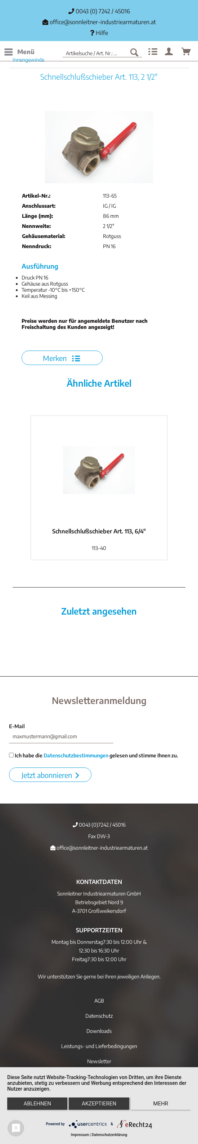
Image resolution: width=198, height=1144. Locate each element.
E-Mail (17, 726)
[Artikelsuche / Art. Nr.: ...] (102, 52)
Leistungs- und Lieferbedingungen (99, 1046)
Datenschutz (99, 1016)
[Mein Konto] (169, 52)
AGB (99, 1001)
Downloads (99, 1031)
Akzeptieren (99, 1103)
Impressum (80, 1135)
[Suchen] (134, 52)
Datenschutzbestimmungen (76, 755)
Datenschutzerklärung (109, 1135)
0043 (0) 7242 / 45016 (99, 11)
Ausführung (40, 266)
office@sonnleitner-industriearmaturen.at (103, 22)
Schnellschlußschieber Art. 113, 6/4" (99, 531)
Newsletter (99, 1061)
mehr (160, 1103)
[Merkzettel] (152, 52)
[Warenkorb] (186, 52)
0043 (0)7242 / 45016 (99, 825)
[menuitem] (19, 52)
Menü (19, 51)
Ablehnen (37, 1103)
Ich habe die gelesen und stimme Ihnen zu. (93, 755)
